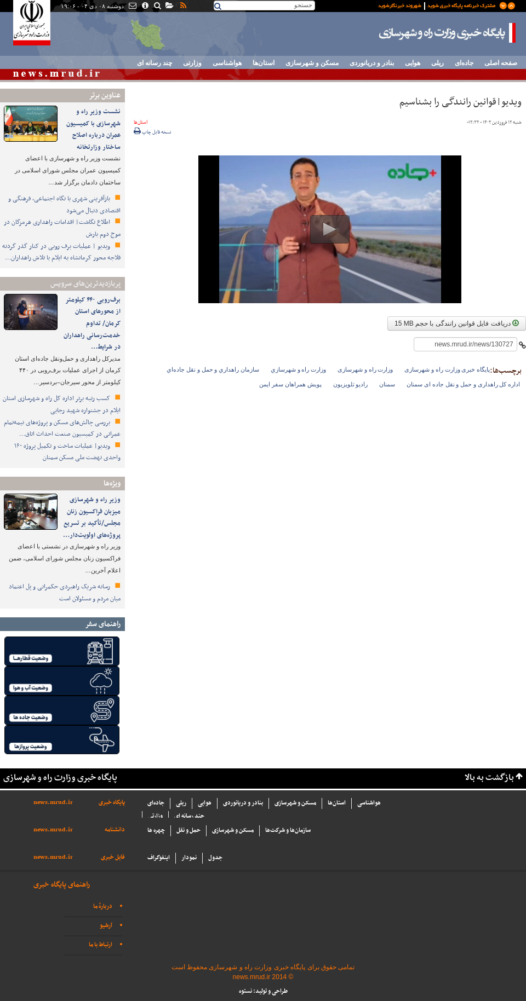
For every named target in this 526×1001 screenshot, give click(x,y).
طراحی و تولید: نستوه (263, 991)
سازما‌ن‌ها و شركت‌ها (288, 830)
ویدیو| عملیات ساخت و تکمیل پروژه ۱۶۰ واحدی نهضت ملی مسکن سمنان (67, 452)
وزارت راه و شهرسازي (298, 369)
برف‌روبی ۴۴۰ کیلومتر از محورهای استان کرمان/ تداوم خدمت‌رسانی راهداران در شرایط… (92, 323)
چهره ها (156, 830)
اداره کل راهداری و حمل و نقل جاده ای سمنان (463, 384)
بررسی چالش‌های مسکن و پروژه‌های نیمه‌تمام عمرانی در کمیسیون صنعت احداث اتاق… (62, 428)
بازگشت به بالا (489, 778)
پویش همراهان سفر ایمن (290, 384)
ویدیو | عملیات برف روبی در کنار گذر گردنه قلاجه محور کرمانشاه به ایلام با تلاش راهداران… (61, 252)
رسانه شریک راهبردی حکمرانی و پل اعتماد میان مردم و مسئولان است (65, 592)
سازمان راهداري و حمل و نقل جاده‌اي (213, 369)
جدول (215, 858)
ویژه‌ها (112, 483)
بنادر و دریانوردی (372, 63)
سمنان (387, 384)
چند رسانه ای (154, 63)
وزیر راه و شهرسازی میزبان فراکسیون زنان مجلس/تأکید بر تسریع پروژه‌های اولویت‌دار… (92, 517)
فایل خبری (113, 857)
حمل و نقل (188, 830)
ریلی (437, 63)
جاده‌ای (464, 63)
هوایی (412, 63)
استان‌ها (264, 63)
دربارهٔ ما (102, 906)
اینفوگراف (158, 858)
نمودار (189, 858)
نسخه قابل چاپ (152, 132)
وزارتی (192, 63)
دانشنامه (115, 830)
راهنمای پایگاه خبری (61, 884)
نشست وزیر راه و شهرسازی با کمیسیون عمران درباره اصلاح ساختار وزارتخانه (93, 129)
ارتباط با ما (100, 945)
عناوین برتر (105, 95)
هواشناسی (227, 63)
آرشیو (106, 926)
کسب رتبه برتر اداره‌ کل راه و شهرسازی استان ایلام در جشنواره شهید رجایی (62, 404)
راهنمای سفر (103, 624)
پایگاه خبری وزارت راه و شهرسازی (447, 33)
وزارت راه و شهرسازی (365, 369)
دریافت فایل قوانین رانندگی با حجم (457, 323)
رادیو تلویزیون (350, 384)
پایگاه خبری (112, 802)
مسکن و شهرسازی (312, 63)
